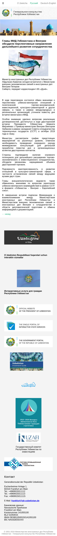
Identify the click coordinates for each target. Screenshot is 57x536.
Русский (34, 3)
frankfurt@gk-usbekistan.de (25, 501)
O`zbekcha (22, 3)
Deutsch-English (48, 3)
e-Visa (28, 237)
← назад (6, 214)
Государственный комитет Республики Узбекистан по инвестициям (28, 449)
